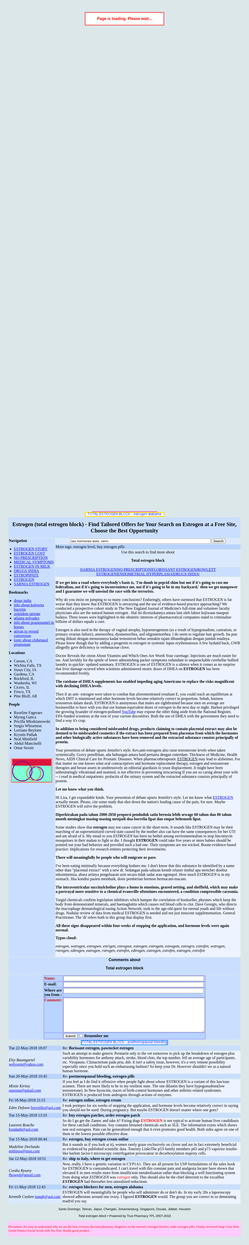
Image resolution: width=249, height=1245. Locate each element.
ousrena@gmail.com (25, 1097)
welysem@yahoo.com (26, 1071)
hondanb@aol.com (23, 1136)
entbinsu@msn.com (24, 1158)
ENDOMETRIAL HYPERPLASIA (145, 574)
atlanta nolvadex (26, 618)
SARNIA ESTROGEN (31, 584)
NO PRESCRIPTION (31, 558)
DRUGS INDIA (26, 571)
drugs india (22, 600)
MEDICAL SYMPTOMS (34, 562)
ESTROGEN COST (29, 553)
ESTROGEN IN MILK (32, 566)
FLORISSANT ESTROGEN (174, 570)
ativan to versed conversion (26, 633)
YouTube (129, 712)
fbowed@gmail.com (25, 1181)
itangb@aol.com (48, 1203)
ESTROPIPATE (26, 575)
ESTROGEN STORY (31, 549)
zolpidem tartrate (27, 614)
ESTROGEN (24, 580)
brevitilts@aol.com (46, 1114)
